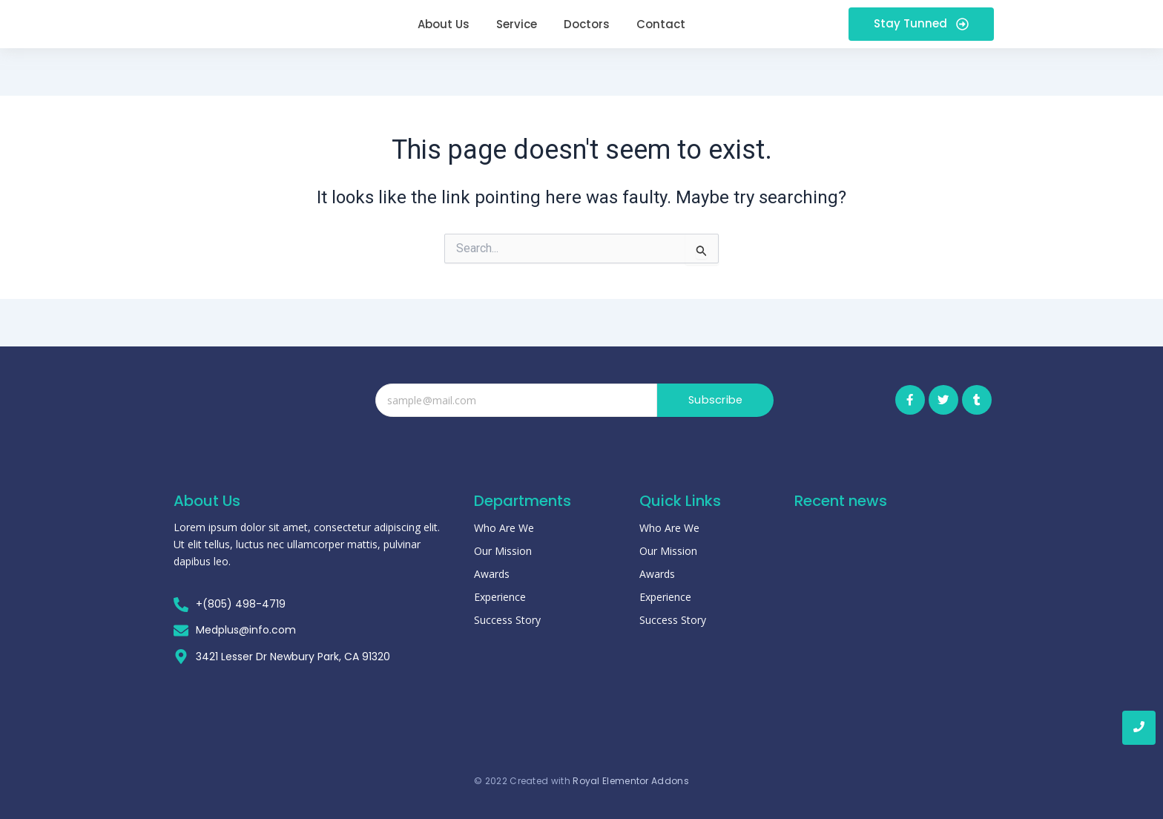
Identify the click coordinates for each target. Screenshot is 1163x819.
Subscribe (715, 400)
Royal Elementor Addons (631, 773)
